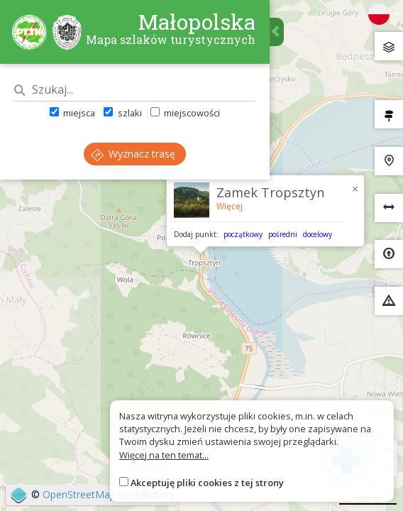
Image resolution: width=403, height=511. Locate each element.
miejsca (72, 112)
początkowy (243, 234)
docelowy (317, 234)
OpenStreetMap (79, 494)
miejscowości (185, 112)
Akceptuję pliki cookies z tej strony (207, 482)
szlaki (122, 112)
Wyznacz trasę (133, 153)
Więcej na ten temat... (164, 455)
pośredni (282, 234)
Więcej (229, 206)
